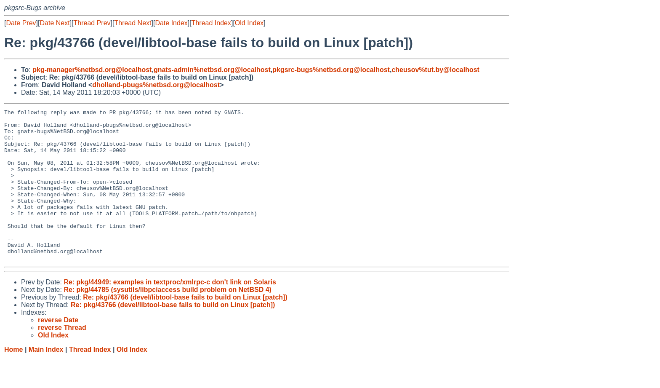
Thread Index (211, 23)
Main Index (46, 379)
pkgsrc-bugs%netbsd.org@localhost (331, 69)
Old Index (249, 23)
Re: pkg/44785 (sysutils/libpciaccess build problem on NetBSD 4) (167, 320)
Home (13, 379)
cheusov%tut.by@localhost (435, 69)
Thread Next (132, 23)
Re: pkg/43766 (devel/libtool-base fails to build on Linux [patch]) (185, 327)
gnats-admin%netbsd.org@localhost (212, 69)
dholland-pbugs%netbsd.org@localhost (156, 84)
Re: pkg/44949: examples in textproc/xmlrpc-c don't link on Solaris (170, 312)
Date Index (171, 23)
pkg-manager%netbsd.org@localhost (92, 69)
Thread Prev (92, 23)
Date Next (54, 23)
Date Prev (21, 23)
